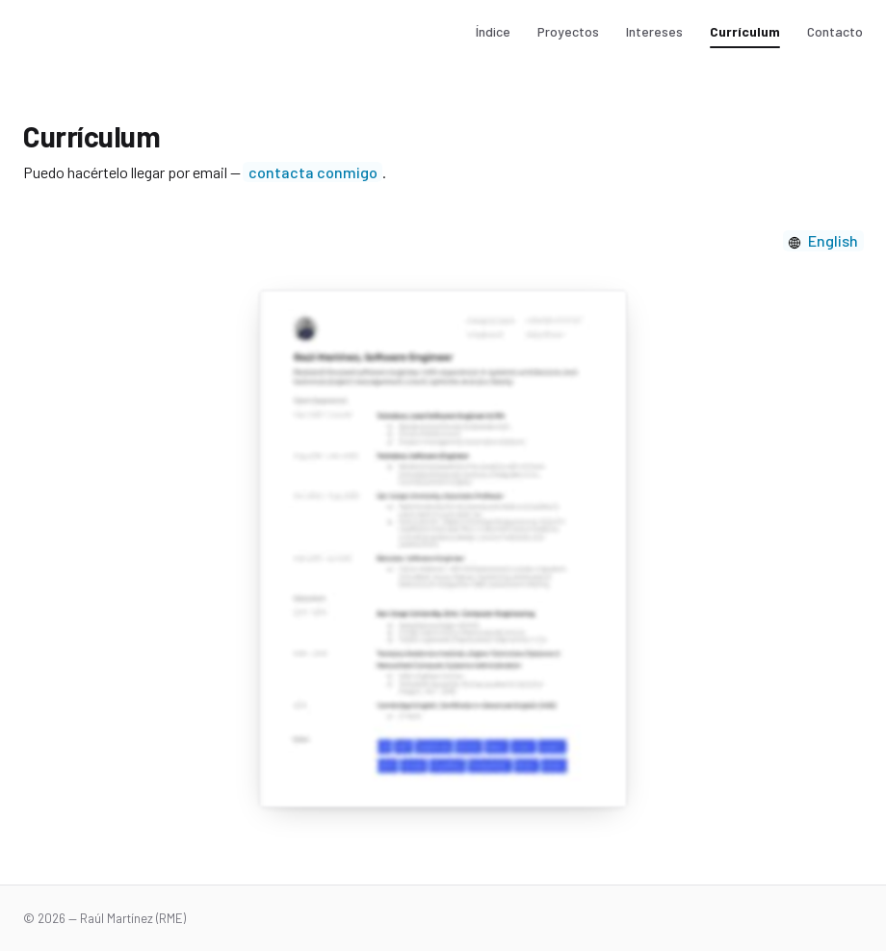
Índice (493, 31)
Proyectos (568, 31)
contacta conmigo (313, 172)
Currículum (745, 31)
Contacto (835, 31)
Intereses (654, 31)
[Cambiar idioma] (823, 240)
